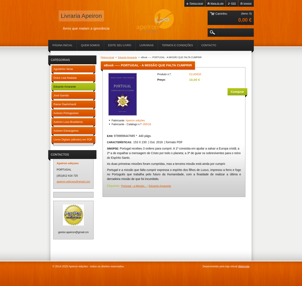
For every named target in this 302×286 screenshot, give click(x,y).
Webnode (244, 266)
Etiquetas (113, 186)
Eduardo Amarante (127, 57)
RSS (233, 3)
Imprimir (247, 3)
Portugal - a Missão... (134, 186)
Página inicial (107, 57)
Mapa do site (217, 3)
